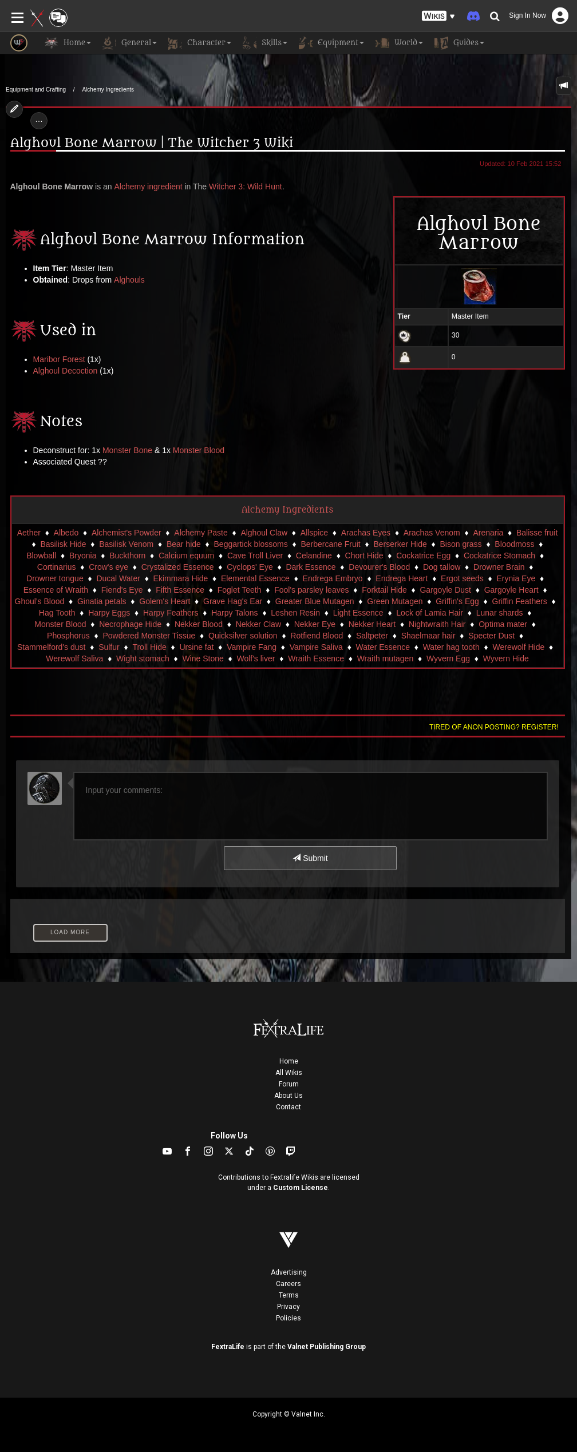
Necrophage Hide (130, 624)
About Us (288, 1096)
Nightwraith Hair (437, 624)
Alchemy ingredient (148, 186)
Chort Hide (364, 555)
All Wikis (288, 1073)
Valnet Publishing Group (326, 1347)
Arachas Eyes (365, 532)
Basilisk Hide (63, 544)
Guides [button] (459, 43)
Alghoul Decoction (65, 370)
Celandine (314, 555)
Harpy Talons (234, 612)
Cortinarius (56, 567)
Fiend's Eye (122, 589)
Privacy (288, 1307)
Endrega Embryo (333, 578)
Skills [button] (265, 43)
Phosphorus (68, 635)
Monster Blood (198, 450)
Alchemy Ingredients (108, 89)
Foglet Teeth (240, 589)
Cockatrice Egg (423, 555)
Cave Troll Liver (255, 555)
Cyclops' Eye (249, 567)
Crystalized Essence (177, 567)
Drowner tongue (55, 578)
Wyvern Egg (448, 658)
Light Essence (358, 612)
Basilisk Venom (126, 544)
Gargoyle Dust (445, 589)
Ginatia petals (102, 601)
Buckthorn (127, 555)
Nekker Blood (199, 624)
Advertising (289, 1272)
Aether (29, 532)
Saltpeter (372, 635)
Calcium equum (186, 555)
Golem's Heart (164, 601)
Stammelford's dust (51, 647)
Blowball (41, 555)
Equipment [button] (331, 43)
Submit (310, 858)
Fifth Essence (180, 589)
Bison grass (460, 544)
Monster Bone (127, 450)
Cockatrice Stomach (499, 555)
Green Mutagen (394, 601)
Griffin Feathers (519, 601)
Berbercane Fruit (330, 544)
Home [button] (68, 43)
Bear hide (184, 544)
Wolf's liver (255, 658)
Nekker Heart (372, 624)
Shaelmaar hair (428, 635)
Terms (289, 1295)
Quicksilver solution (243, 635)
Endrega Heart (402, 578)
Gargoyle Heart (511, 589)
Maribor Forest (59, 359)
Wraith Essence (316, 658)
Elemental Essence (255, 578)
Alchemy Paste (200, 532)
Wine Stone (202, 658)
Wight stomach (142, 658)
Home (288, 1061)
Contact (288, 1107)
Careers (288, 1284)
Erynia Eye (516, 578)
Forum (289, 1084)
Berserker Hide (399, 544)
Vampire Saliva (316, 647)
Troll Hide (149, 647)
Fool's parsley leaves (311, 589)
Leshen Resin (295, 612)
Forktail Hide (384, 589)
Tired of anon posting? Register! (494, 727)
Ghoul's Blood (40, 601)
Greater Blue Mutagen (314, 601)
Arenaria (488, 532)
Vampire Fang (251, 647)
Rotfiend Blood (316, 635)
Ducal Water (118, 578)
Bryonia (82, 555)
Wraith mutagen (385, 658)
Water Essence (383, 647)
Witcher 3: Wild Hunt (245, 186)
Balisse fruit (537, 532)
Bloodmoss (514, 544)
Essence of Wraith (55, 589)
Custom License (300, 1188)
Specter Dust (491, 635)
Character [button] (199, 43)
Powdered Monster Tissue (148, 635)
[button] (438, 16)
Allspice (314, 532)
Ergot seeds (462, 578)
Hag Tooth (57, 612)
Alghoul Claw (263, 532)
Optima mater (503, 624)
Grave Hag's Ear (232, 601)
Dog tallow (441, 567)
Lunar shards (499, 612)
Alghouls (129, 279)
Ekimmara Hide (180, 578)
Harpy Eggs (109, 612)
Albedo (66, 532)
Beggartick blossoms (251, 544)
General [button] (129, 43)
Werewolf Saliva (74, 658)
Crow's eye (108, 567)
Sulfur (109, 647)
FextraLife (227, 1347)
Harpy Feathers (170, 612)
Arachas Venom (432, 532)
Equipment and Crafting (36, 89)
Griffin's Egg (457, 601)
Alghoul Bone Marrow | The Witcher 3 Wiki (151, 143)
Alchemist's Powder (126, 532)
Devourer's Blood (379, 567)
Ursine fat (197, 647)
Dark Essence (310, 567)
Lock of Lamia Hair (429, 612)
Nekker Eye (314, 624)
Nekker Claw (258, 624)
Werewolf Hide (518, 647)
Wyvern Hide (506, 658)
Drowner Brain (498, 567)
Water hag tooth (451, 647)
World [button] (399, 43)
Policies (288, 1318)
